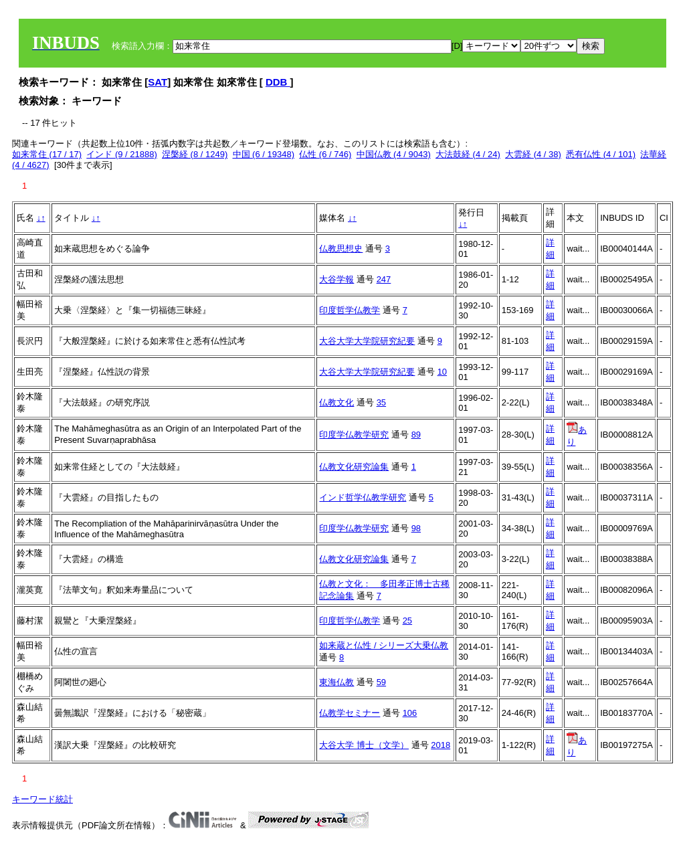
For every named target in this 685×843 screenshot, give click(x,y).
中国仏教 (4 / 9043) (394, 154)
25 (407, 621)
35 (381, 402)
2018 (440, 745)
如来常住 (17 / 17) (47, 154)
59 (381, 682)
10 (442, 372)
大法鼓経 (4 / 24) (467, 154)
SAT (157, 82)
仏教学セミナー (349, 713)
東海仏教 (336, 682)
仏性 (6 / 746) (325, 154)
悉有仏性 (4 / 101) (600, 154)
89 (416, 435)
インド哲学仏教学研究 (362, 497)
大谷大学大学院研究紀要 (367, 341)
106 (410, 713)
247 (384, 279)
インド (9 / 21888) (121, 154)
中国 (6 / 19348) (264, 154)
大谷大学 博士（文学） (364, 745)
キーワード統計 (42, 799)
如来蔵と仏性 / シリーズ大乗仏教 (383, 645)
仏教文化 (336, 402)
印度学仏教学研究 (354, 435)
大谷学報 (336, 279)
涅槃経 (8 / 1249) (194, 154)
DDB (278, 82)
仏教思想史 (341, 249)
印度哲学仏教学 (349, 310)
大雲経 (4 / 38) (533, 154)
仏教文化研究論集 (354, 467)
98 (416, 528)
